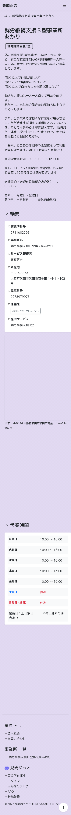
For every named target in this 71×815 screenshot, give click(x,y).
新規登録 (14, 797)
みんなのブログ (18, 786)
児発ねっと (20, 767)
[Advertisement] (35, 476)
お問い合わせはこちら (25, 311)
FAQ (11, 791)
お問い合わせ (17, 739)
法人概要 (14, 733)
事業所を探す (17, 776)
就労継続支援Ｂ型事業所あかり (30, 757)
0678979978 (20, 297)
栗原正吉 (9, 5)
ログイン (14, 781)
